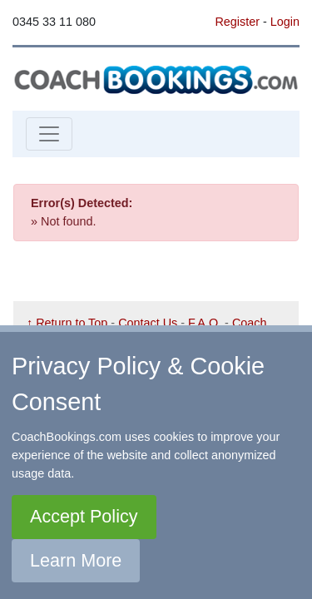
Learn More (75, 560)
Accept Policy (84, 516)
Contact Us (147, 322)
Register (237, 21)
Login (285, 21)
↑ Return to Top (67, 322)
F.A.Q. (204, 322)
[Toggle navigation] (49, 134)
